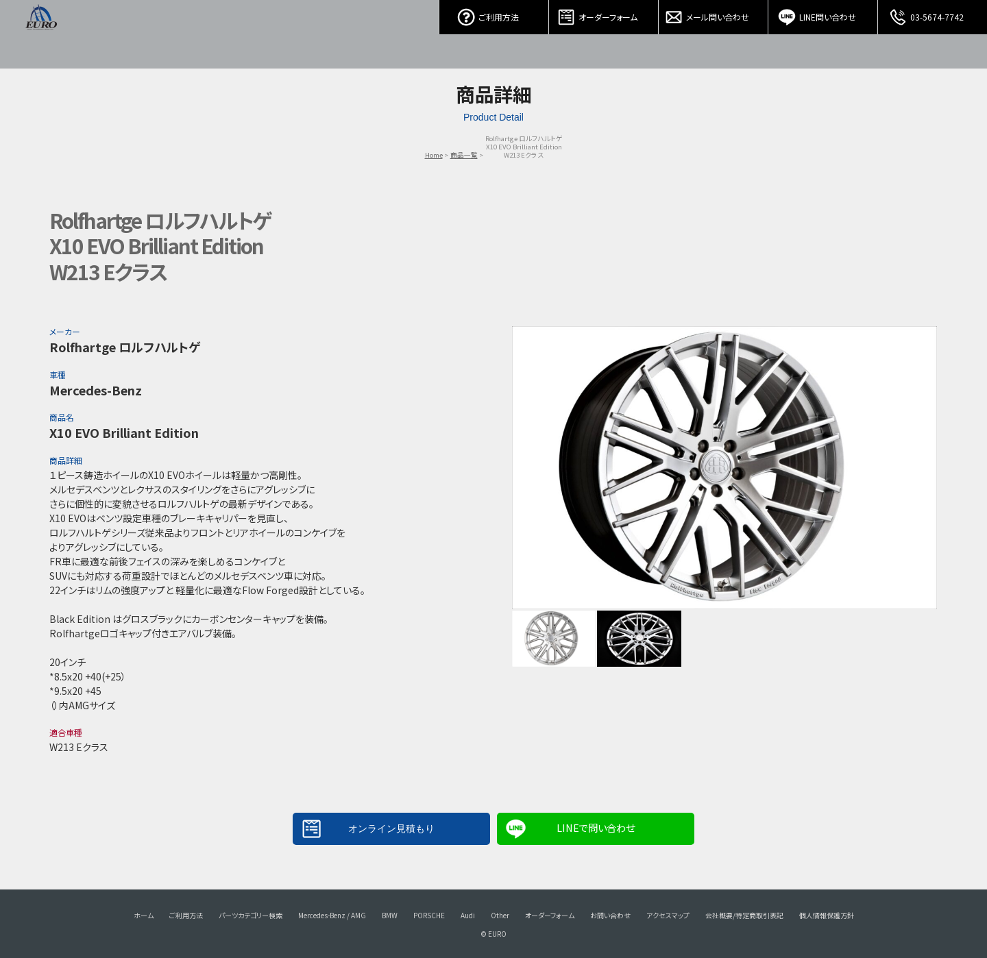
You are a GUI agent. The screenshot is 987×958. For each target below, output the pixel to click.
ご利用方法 (494, 13)
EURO (41, 34)
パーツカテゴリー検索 (250, 915)
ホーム (144, 915)
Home (434, 155)
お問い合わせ (610, 915)
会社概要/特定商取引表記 (744, 915)
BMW (390, 915)
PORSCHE (429, 915)
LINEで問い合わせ (596, 827)
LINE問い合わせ (823, 13)
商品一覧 (464, 155)
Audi (468, 915)
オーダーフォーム (604, 13)
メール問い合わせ (713, 13)
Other (500, 915)
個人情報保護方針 (826, 915)
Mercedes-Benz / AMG (332, 915)
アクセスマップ (668, 915)
